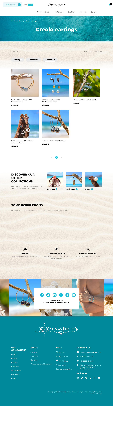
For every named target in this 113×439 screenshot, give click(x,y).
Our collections (43, 12)
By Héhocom (97, 429)
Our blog (71, 12)
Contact (94, 12)
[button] (54, 301)
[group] (55, 185)
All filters (50, 60)
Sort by (17, 60)
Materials (59, 12)
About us (83, 12)
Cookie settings (96, 431)
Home (16, 21)
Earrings (21, 21)
